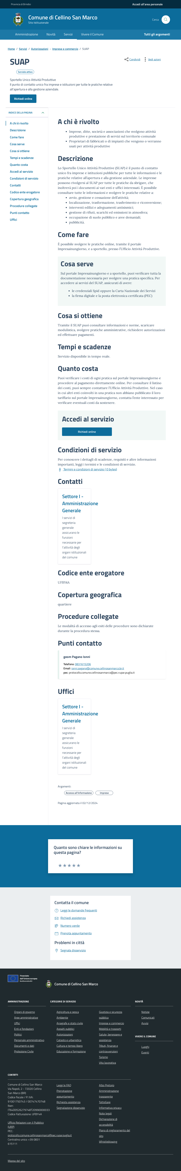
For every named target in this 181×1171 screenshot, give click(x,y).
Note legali (105, 1113)
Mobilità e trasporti (110, 1029)
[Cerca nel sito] (166, 19)
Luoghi (145, 1047)
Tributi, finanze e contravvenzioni (108, 1048)
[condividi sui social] (132, 59)
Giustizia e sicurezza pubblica (110, 1015)
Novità (50, 34)
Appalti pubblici (65, 1029)
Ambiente (62, 1017)
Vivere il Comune (92, 34)
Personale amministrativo (29, 1040)
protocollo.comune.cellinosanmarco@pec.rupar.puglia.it (40, 1135)
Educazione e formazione (71, 1051)
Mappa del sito (16, 1161)
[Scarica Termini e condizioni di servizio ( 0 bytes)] (87, 469)
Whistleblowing (108, 1141)
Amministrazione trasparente (109, 1094)
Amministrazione (26, 34)
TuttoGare (104, 1102)
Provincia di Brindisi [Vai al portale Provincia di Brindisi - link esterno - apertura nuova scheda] (21, 4)
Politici (18, 1034)
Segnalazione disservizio (71, 1108)
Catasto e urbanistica (69, 1040)
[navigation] (147, 4)
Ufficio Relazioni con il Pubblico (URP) (26, 1124)
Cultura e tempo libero (70, 1046)
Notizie (145, 1012)
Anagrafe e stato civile (70, 1023)
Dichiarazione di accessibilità (108, 1122)
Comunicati (147, 1017)
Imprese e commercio (111, 1023)
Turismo (103, 1057)
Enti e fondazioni (24, 1029)
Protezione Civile (24, 1051)
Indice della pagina (20, 112)
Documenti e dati (24, 1046)
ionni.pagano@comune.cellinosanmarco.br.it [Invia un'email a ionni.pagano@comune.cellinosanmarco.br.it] (97, 668)
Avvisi (144, 1023)
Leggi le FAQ (64, 1085)
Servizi (68, 34)
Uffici (17, 1023)
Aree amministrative (26, 1017)
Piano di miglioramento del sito (114, 1133)
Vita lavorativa (107, 1063)
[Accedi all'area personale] (147, 4)
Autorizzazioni (65, 1034)
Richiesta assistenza (68, 1102)
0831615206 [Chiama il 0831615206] (83, 664)
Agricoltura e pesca (68, 1012)
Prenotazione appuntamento (65, 1094)
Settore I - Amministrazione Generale (80, 503)
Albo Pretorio (106, 1085)
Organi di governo (24, 1012)
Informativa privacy (110, 1108)
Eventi (145, 1052)
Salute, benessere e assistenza (110, 1037)
